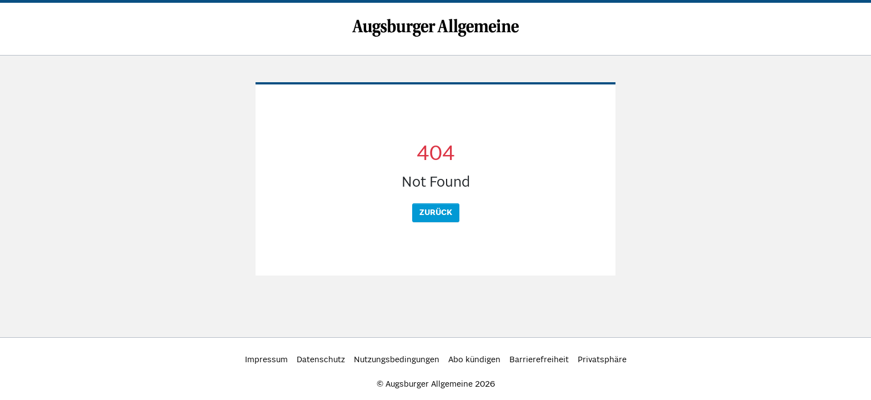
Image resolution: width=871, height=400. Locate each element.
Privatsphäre (602, 360)
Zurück (435, 212)
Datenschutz (321, 360)
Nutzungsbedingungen (396, 360)
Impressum (266, 360)
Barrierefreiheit (539, 360)
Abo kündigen (474, 360)
